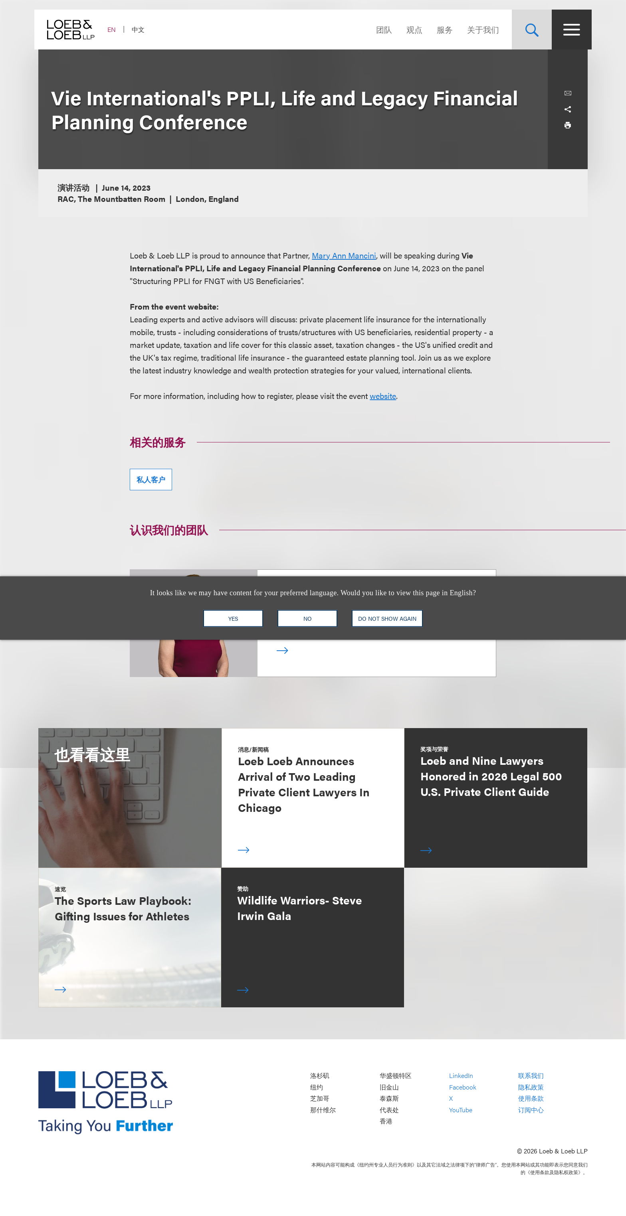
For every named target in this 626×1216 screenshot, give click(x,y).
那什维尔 (323, 1109)
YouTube (460, 1109)
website (383, 395)
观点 (410, 29)
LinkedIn (461, 1075)
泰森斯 (389, 1098)
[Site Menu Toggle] (568, 29)
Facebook (462, 1087)
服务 (441, 29)
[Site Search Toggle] (528, 29)
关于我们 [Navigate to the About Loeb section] (479, 29)
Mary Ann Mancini (344, 255)
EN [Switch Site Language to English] (115, 29)
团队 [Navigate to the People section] (380, 29)
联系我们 (531, 1075)
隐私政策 (531, 1087)
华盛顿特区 (396, 1075)
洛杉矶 (319, 1075)
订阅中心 (531, 1109)
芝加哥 (319, 1098)
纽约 (316, 1087)
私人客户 (151, 479)
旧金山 (389, 1087)
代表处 (389, 1109)
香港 (386, 1121)
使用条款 (531, 1098)
